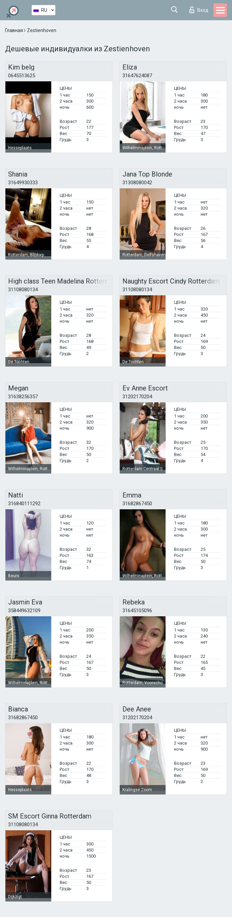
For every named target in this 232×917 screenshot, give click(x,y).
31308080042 (137, 183)
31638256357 (23, 397)
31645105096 (137, 611)
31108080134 (23, 290)
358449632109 (24, 611)
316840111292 (24, 504)
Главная (14, 30)
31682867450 (137, 504)
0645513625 (21, 76)
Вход (199, 10)
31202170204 (137, 397)
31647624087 (137, 76)
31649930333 (23, 183)
